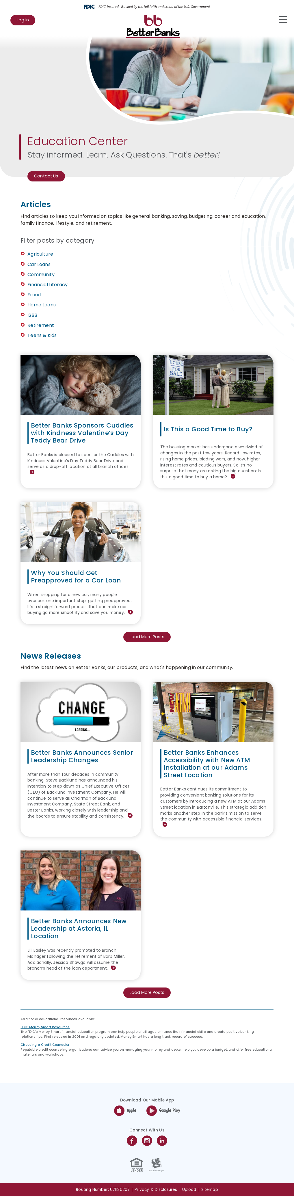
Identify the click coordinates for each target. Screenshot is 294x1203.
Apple (125, 1117)
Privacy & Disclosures (156, 1196)
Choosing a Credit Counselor (45, 1051)
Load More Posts (147, 643)
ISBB (32, 315)
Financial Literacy (47, 285)
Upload (189, 1196)
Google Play (163, 1117)
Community (40, 275)
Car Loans (38, 265)
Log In (26, 21)
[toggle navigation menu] (280, 20)
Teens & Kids (42, 336)
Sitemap (209, 1196)
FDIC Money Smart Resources (45, 1033)
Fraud (34, 295)
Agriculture (40, 255)
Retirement (40, 326)
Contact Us (47, 176)
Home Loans (41, 305)
